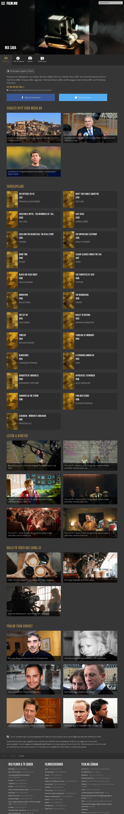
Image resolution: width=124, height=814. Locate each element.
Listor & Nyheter (17, 433)
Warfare (10, 771)
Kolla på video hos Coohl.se (24, 540)
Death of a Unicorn (14, 780)
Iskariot (47, 784)
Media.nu (84, 797)
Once (46, 754)
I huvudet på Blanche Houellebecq (19, 760)
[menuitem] (4, 741)
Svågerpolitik (85, 803)
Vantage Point (49, 790)
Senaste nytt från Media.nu (24, 108)
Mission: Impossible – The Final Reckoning (21, 801)
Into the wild (49, 769)
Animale (10, 792)
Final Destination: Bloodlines (17, 795)
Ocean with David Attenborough (18, 774)
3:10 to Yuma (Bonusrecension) (54, 778)
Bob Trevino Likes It (14, 757)
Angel (46, 763)
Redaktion (84, 760)
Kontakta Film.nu (86, 757)
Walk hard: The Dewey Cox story (54, 766)
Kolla (83, 786)
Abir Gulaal (11, 777)
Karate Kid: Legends (14, 809)
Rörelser (11, 765)
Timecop (24, 80)
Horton (47, 760)
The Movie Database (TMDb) (64, 726)
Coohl (83, 774)
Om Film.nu (85, 754)
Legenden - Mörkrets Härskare (46, 80)
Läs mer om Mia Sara (16, 87)
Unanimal (11, 768)
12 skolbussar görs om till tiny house (92, 777)
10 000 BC (48, 772)
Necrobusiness (49, 757)
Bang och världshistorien (52, 781)
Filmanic (84, 769)
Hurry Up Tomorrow (14, 798)
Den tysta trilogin (13, 783)
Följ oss (83, 766)
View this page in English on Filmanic (21, 71)
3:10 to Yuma (49, 775)
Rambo (47, 787)
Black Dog (11, 754)
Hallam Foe (48, 793)
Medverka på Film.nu (87, 763)
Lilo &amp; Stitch (13, 806)
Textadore (84, 794)
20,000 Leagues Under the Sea (75, 80)
